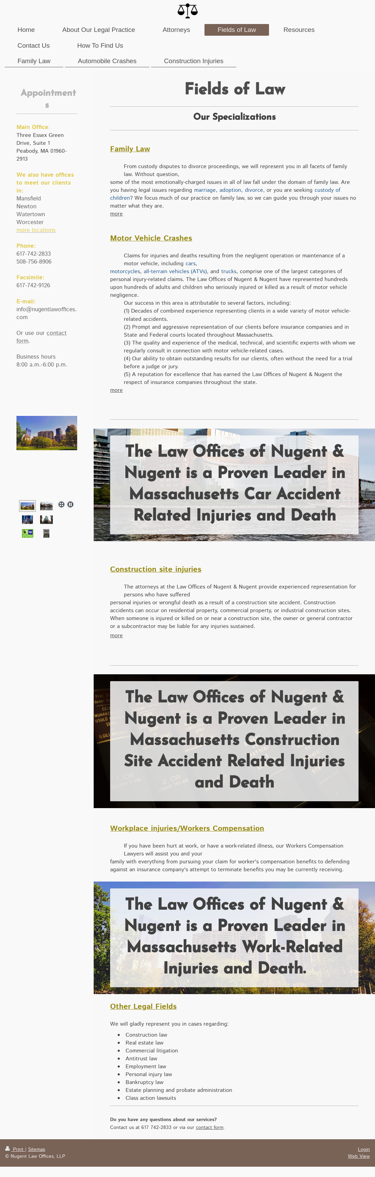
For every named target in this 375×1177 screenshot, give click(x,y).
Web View (359, 1156)
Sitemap (36, 1149)
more (116, 214)
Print (15, 1149)
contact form (209, 1127)
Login (364, 1149)
